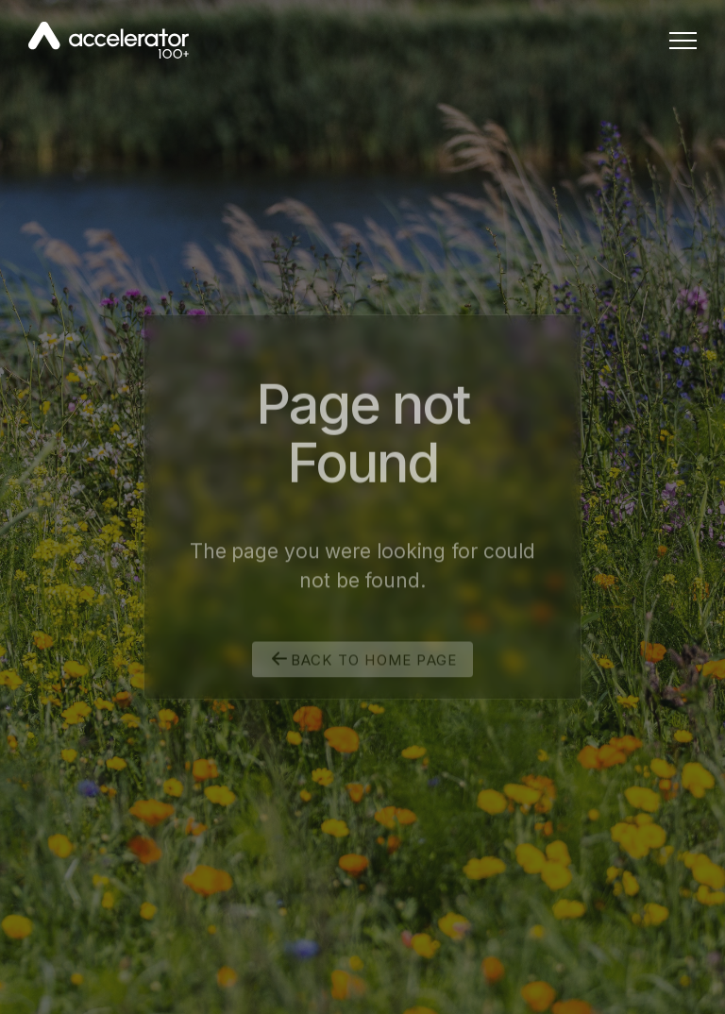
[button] (683, 40)
